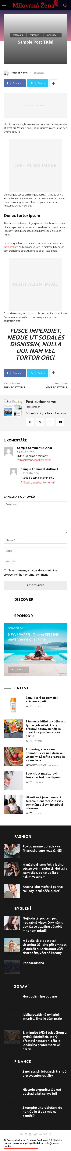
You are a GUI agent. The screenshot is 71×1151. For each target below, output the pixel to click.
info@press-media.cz (36, 765)
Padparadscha (33, 963)
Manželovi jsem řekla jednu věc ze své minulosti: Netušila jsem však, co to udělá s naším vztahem (45, 871)
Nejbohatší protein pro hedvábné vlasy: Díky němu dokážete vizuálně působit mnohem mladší (43, 925)
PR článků (54, 1140)
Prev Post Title (14, 388)
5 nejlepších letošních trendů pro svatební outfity (44, 1074)
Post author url (33, 407)
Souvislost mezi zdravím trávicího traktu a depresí (43, 775)
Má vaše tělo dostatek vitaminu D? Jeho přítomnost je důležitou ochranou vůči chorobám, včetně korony (45, 947)
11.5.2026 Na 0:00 (26, 452)
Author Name (20, 73)
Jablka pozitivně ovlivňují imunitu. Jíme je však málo (42, 1017)
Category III (53, 35)
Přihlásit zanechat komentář (34, 460)
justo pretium (11, 247)
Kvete (29, 706)
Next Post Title (56, 388)
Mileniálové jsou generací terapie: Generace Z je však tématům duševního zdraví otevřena (44, 803)
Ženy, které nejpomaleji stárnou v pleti (42, 699)
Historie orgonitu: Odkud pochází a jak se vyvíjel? (42, 1092)
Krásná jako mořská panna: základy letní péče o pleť (43, 889)
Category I (18, 35)
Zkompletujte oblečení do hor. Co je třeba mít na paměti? (42, 1112)
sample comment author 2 (40, 469)
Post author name (41, 402)
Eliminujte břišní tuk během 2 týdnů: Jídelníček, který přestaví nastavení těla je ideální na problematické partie (46, 729)
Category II (35, 35)
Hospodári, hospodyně (40, 996)
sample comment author (34, 448)
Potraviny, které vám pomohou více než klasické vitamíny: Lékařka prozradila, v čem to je (46, 755)
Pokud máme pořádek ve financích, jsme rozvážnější (42, 849)
